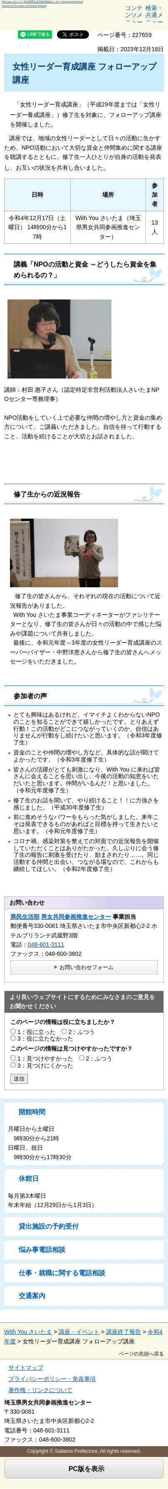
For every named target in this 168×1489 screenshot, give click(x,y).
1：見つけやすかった (45, 1058)
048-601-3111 (46, 944)
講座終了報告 (123, 1331)
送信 (19, 1079)
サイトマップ (25, 1367)
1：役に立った (36, 1032)
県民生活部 (25, 916)
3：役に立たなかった (45, 1038)
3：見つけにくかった (45, 1065)
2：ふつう (82, 1032)
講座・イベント (79, 1331)
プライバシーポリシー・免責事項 (52, 1378)
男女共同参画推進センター (76, 916)
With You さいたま (28, 1331)
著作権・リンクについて (40, 1390)
